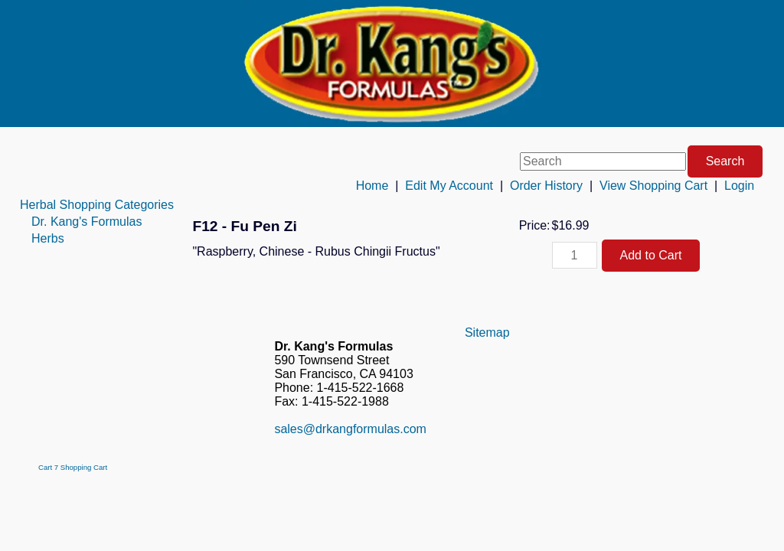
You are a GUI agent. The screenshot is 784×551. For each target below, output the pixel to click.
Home (372, 185)
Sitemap (487, 332)
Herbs (47, 238)
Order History (546, 185)
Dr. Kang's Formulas (86, 221)
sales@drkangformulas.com (350, 428)
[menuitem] (97, 205)
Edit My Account (449, 185)
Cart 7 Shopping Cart (72, 467)
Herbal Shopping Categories (97, 204)
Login (739, 185)
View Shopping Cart (653, 185)
